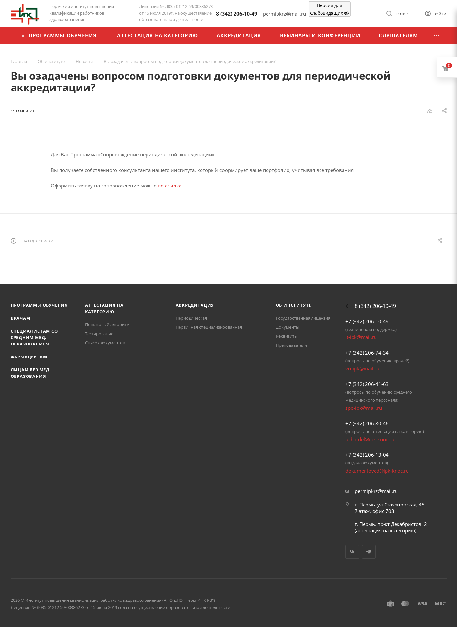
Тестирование (99, 333)
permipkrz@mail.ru (376, 491)
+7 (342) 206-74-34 (367, 352)
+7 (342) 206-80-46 (367, 423)
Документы (287, 327)
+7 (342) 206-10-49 (367, 321)
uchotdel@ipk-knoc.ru (369, 439)
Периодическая (191, 318)
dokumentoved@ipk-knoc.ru (377, 470)
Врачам (20, 318)
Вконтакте (352, 552)
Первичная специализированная (209, 327)
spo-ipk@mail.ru (363, 408)
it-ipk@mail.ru (361, 337)
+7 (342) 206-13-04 (367, 455)
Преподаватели (291, 345)
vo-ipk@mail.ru (362, 368)
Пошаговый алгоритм (107, 324)
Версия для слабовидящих (329, 9)
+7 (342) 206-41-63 (367, 384)
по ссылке (169, 185)
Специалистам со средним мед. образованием (34, 337)
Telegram (369, 552)
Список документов (105, 342)
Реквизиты (287, 336)
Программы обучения (39, 305)
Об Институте (293, 305)
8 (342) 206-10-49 (236, 13)
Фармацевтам (29, 357)
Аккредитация (195, 305)
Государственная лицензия (303, 318)
